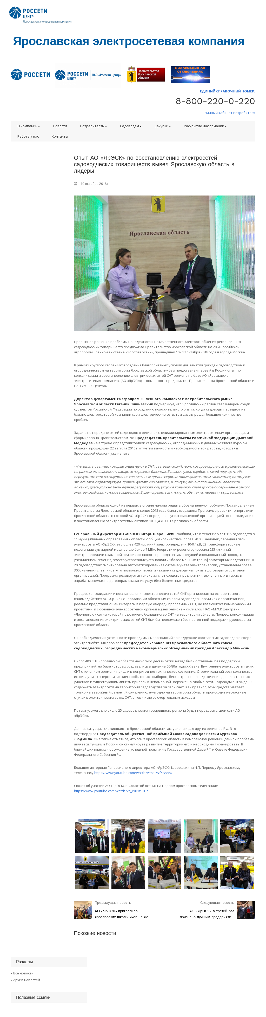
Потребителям (93, 126)
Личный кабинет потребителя (229, 112)
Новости (60, 126)
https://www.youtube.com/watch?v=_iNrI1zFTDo (111, 791)
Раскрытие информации (205, 126)
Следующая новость (217, 902)
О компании (28, 126)
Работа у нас (28, 136)
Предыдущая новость (113, 902)
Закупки (163, 126)
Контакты (60, 136)
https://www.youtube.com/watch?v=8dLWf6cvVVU (133, 772)
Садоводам (131, 126)
